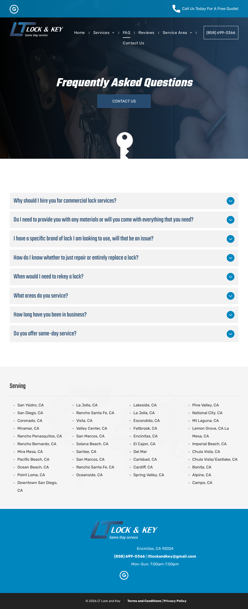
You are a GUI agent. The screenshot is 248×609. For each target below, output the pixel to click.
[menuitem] (80, 33)
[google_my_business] (14, 10)
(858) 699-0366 (129, 556)
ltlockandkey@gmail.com (172, 556)
